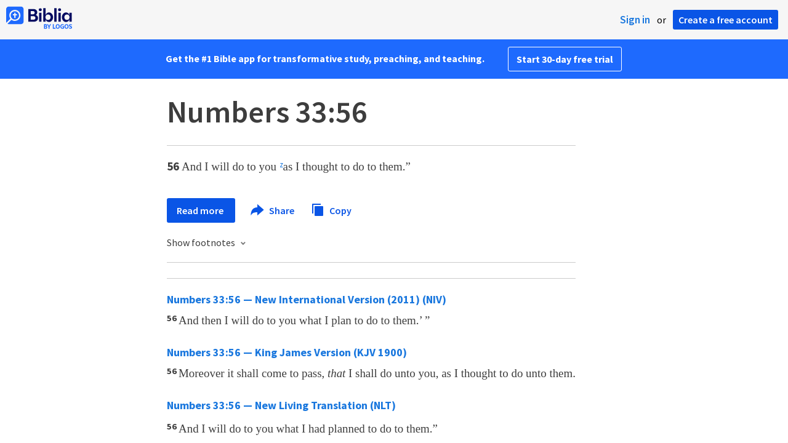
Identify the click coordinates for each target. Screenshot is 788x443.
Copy (331, 208)
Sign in (635, 19)
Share (273, 210)
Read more (201, 210)
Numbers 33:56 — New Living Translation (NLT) (281, 405)
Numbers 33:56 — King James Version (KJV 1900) (287, 352)
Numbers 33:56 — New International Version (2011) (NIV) (306, 299)
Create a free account (725, 20)
